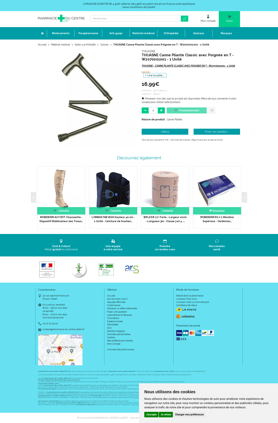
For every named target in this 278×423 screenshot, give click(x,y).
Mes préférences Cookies (120, 340)
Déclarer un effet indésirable (122, 308)
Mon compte (113, 343)
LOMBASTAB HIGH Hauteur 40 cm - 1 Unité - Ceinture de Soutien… (113, 219)
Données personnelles (119, 334)
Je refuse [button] (166, 414)
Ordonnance (113, 305)
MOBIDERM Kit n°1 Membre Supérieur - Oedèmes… (217, 219)
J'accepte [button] (151, 414)
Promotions (113, 318)
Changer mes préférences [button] (189, 414)
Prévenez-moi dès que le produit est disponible (171, 98)
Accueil (42, 44)
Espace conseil (115, 321)
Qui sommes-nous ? (117, 299)
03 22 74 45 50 (50, 323)
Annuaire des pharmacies (120, 349)
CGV (109, 328)
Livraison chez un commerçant (192, 302)
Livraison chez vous (186, 299)
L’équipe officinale (116, 302)
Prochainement (186, 110)
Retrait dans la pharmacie (189, 295)
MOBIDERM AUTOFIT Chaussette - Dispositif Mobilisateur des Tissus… (61, 219)
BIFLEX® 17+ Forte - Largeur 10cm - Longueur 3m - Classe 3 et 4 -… (165, 219)
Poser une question (117, 311)
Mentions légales (116, 331)
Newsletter (113, 324)
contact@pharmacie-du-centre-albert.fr (64, 329)
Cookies (111, 337)
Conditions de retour (186, 305)
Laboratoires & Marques (119, 315)
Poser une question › (217, 131)
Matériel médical (60, 44)
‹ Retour (164, 131)
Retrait (61, 245)
